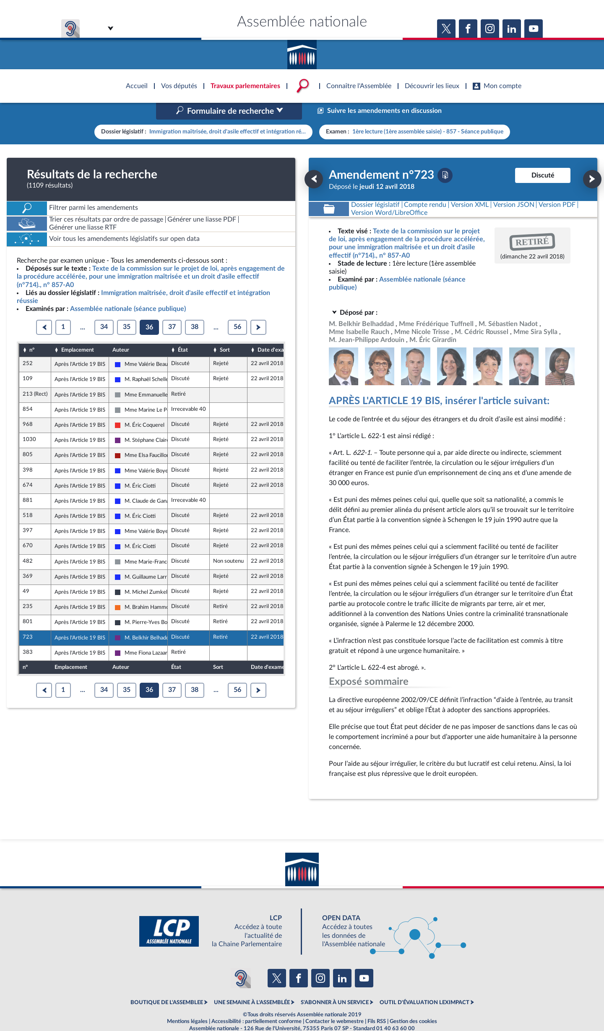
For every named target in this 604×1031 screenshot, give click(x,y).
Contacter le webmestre (334, 1003)
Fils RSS (376, 1003)
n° (31, 331)
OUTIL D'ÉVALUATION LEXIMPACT (424, 984)
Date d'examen (276, 331)
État (183, 331)
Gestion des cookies (413, 1003)
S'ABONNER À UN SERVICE (335, 984)
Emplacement (77, 331)
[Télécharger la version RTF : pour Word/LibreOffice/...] (389, 195)
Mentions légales (187, 1003)
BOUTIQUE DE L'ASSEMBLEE (166, 984)
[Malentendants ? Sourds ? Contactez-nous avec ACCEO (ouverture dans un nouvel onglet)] (241, 960)
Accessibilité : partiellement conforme (256, 1003)
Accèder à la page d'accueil (302, 51)
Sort (225, 331)
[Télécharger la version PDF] (445, 157)
